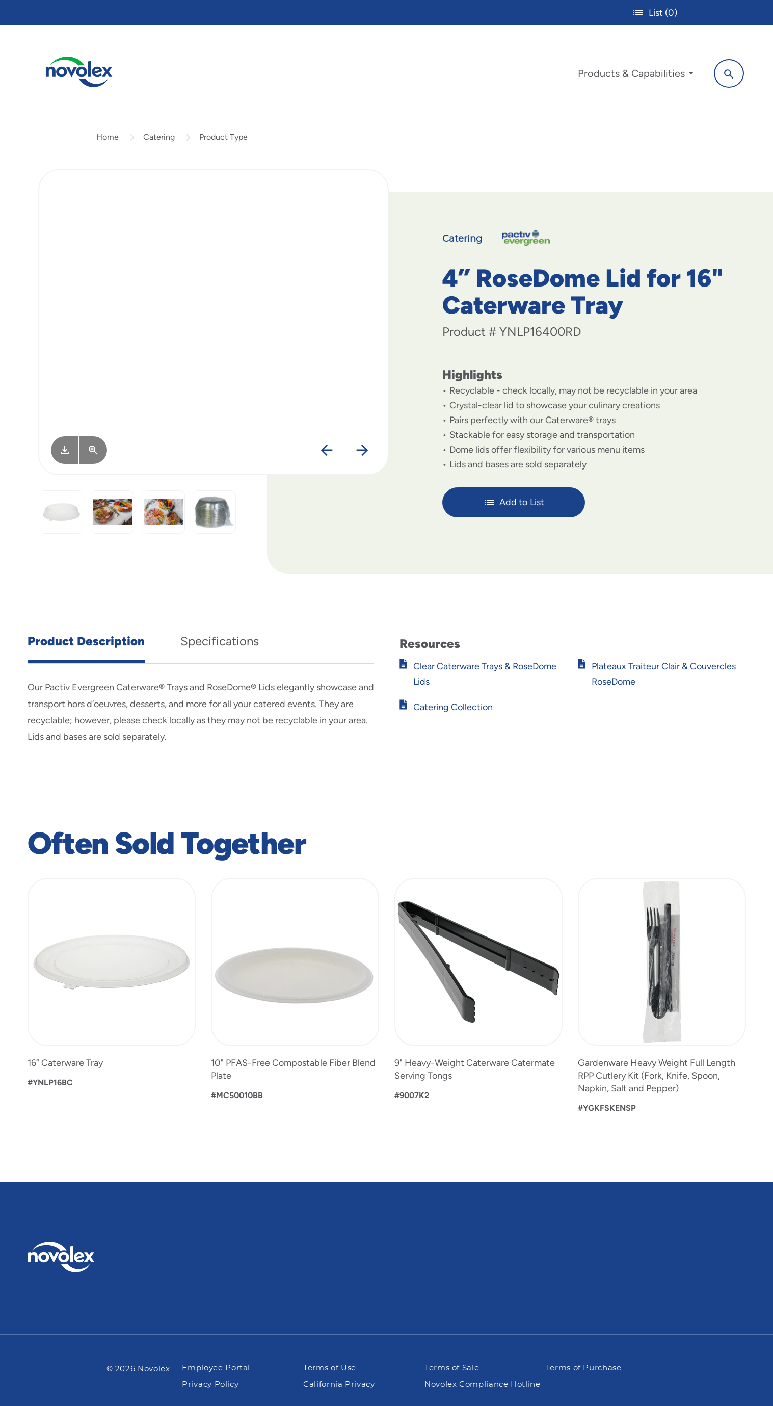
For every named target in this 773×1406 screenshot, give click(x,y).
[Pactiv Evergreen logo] (81, 1257)
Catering (159, 139)
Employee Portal (216, 1368)
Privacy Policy (210, 1384)
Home (107, 139)
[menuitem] (633, 75)
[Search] (727, 73)
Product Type (223, 139)
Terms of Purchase (584, 1368)
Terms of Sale (451, 1368)
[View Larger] (93, 452)
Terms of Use (329, 1368)
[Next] (362, 453)
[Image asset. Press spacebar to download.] (64, 452)
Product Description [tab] (86, 643)
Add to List (514, 505)
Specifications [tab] (219, 643)
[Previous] (326, 453)
